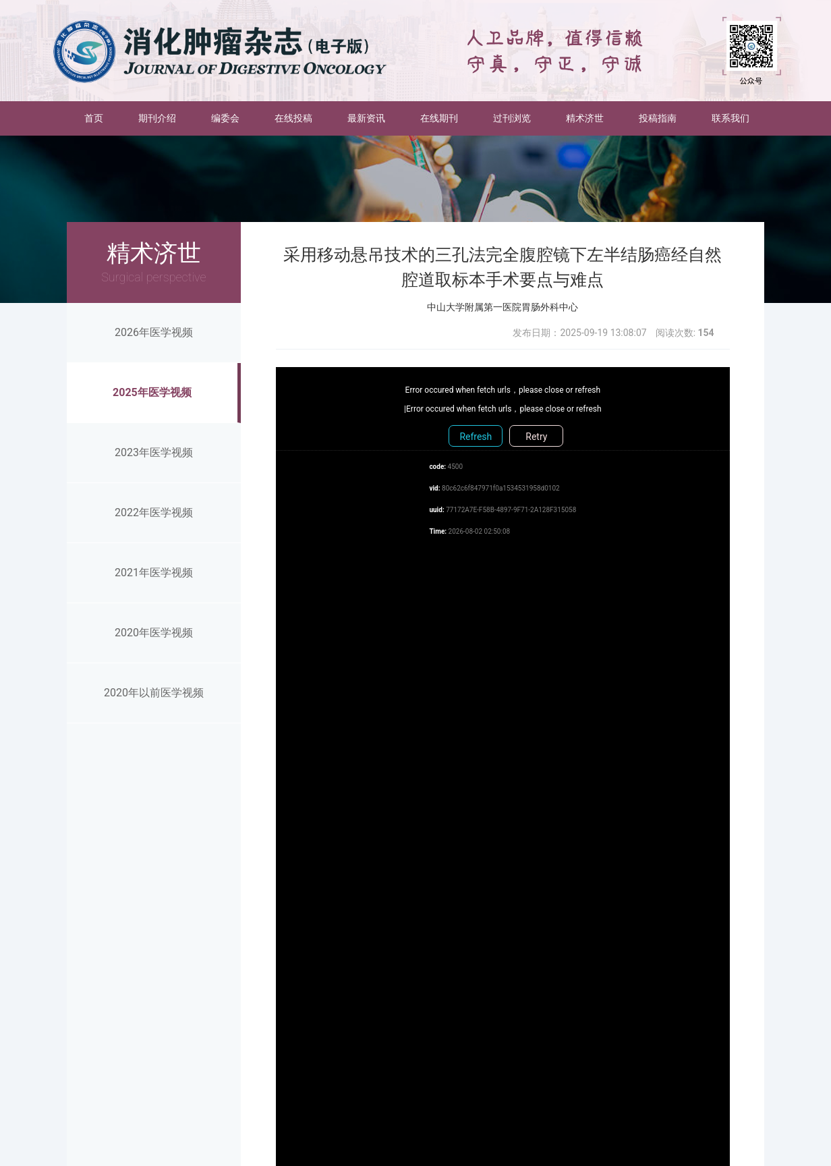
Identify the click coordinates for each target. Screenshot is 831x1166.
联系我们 (730, 118)
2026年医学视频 (154, 332)
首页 (102, 117)
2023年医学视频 (154, 452)
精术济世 (585, 118)
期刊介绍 (157, 118)
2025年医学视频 (152, 392)
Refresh (475, 436)
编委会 (225, 118)
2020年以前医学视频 (154, 692)
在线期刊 (439, 118)
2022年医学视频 (154, 512)
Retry (536, 436)
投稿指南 (658, 118)
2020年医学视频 (154, 632)
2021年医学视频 (154, 572)
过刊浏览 (512, 118)
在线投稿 (293, 118)
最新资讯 (366, 118)
